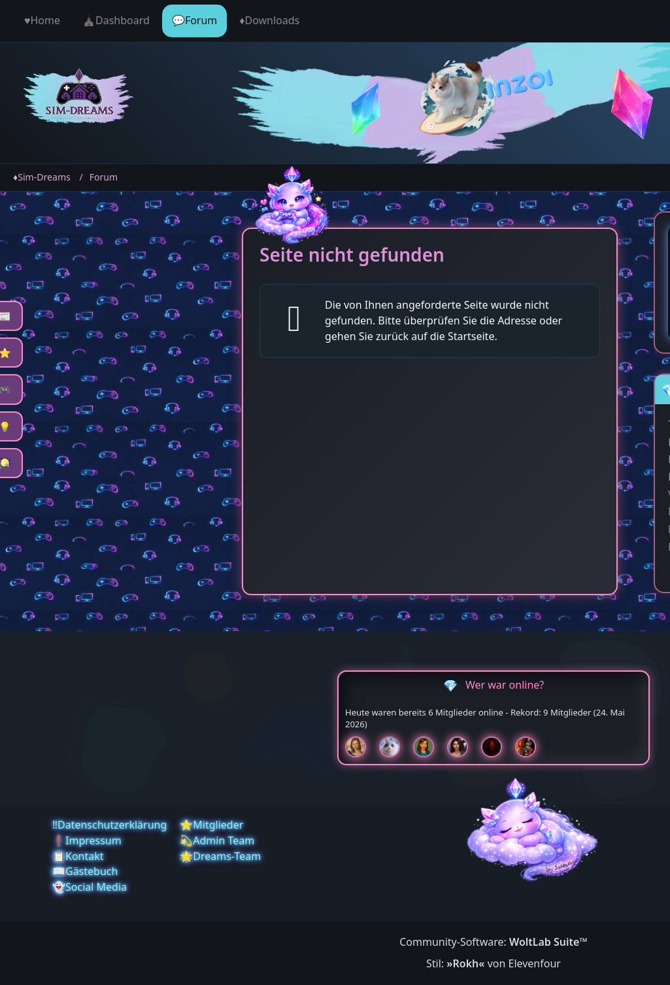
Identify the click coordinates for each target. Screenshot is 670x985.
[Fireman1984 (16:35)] (530, 746)
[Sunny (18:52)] (361, 746)
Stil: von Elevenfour (493, 963)
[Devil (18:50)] (496, 746)
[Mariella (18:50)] (462, 746)
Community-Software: (493, 942)
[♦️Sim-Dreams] (79, 98)
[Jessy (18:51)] (394, 746)
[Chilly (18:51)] (428, 746)
